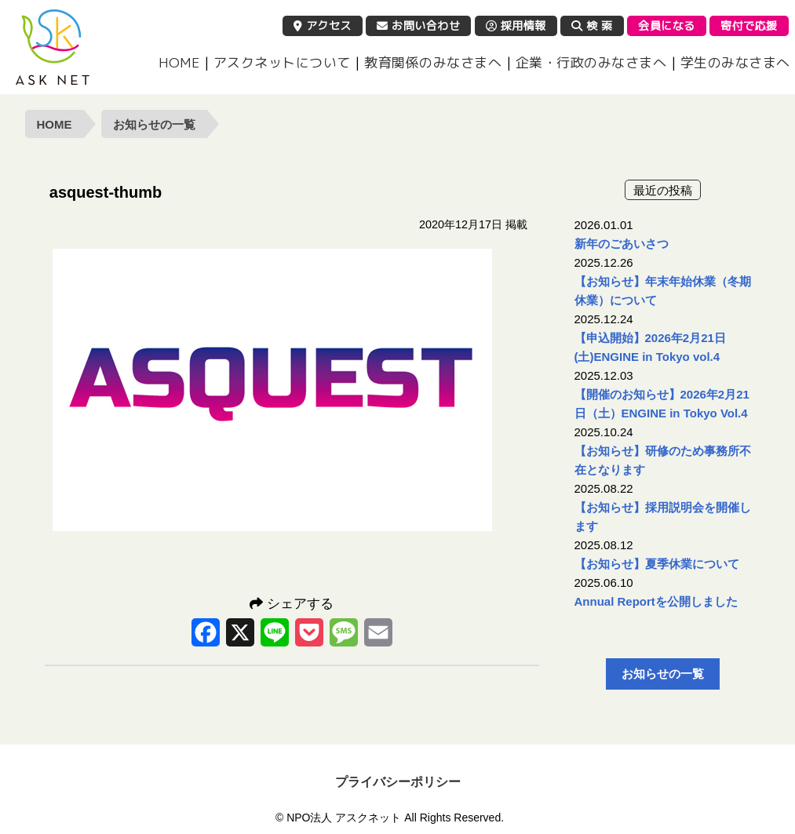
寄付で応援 (749, 25)
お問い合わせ (418, 25)
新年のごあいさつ (621, 243)
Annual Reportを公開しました (656, 601)
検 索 (592, 25)
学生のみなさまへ (735, 62)
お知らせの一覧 (154, 124)
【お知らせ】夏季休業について (656, 563)
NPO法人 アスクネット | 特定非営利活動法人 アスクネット (52, 47)
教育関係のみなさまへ (432, 62)
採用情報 (516, 25)
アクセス (323, 25)
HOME (179, 62)
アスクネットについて (282, 62)
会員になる (666, 25)
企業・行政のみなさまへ (591, 62)
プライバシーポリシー (398, 781)
